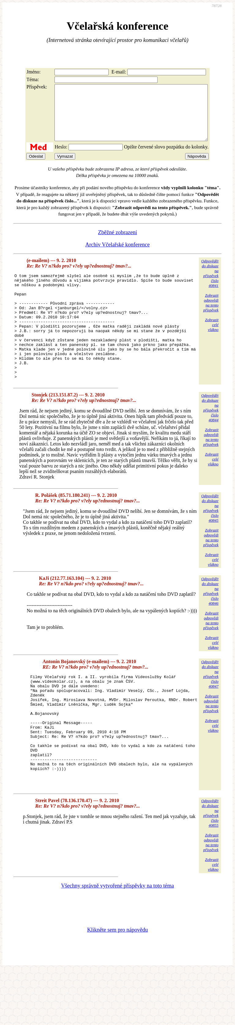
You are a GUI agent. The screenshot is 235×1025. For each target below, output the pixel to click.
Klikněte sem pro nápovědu (117, 984)
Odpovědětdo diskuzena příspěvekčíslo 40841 (209, 284)
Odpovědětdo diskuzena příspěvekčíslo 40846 (209, 623)
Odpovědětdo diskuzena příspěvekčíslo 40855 (209, 867)
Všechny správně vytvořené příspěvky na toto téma (117, 940)
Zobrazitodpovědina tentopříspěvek (210, 313)
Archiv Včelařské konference (117, 256)
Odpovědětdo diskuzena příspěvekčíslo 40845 (209, 540)
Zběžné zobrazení (117, 243)
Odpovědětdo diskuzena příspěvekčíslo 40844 (209, 439)
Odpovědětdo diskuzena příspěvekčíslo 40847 (209, 706)
